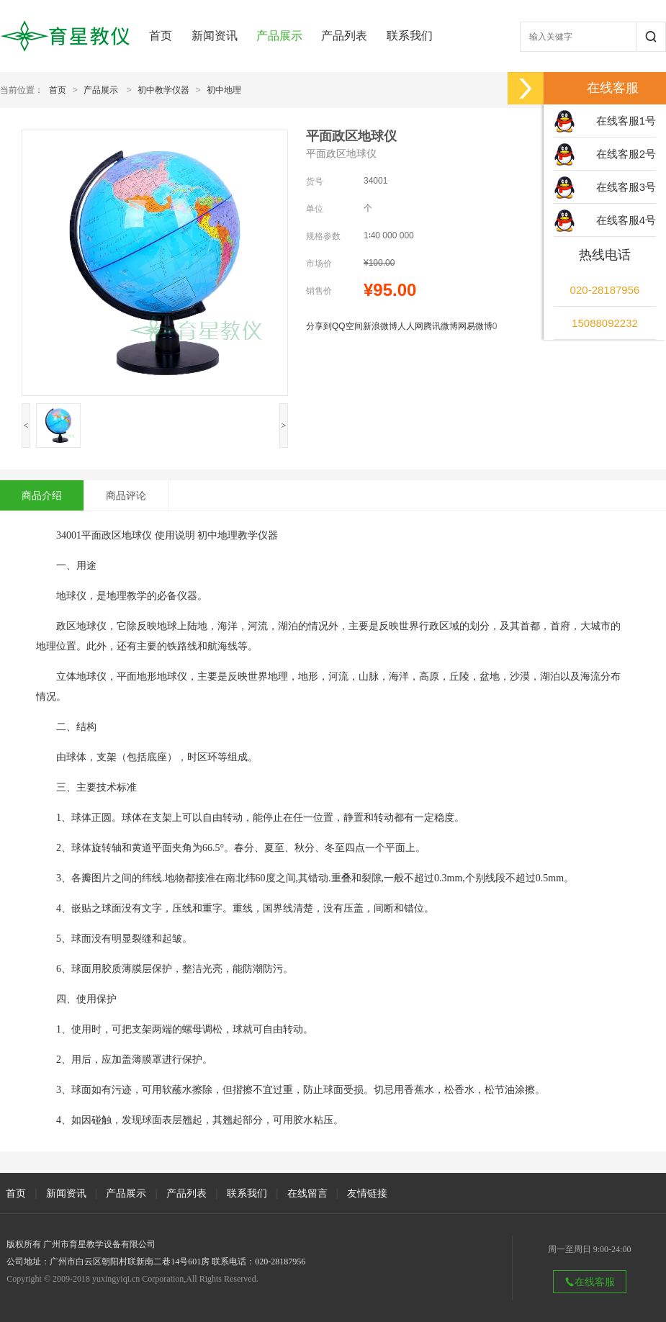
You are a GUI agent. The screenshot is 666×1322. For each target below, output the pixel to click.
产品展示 (279, 36)
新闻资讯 (215, 36)
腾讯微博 (440, 326)
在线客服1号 (626, 120)
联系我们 (410, 36)
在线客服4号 (626, 220)
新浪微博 (380, 326)
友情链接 (367, 1193)
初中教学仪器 (163, 90)
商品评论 (126, 495)
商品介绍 (42, 495)
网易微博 (475, 326)
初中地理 (224, 90)
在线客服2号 (626, 154)
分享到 (319, 326)
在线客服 (589, 1281)
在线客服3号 (626, 187)
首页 (160, 36)
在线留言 (307, 1193)
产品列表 (344, 36)
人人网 (410, 326)
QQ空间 (347, 326)
